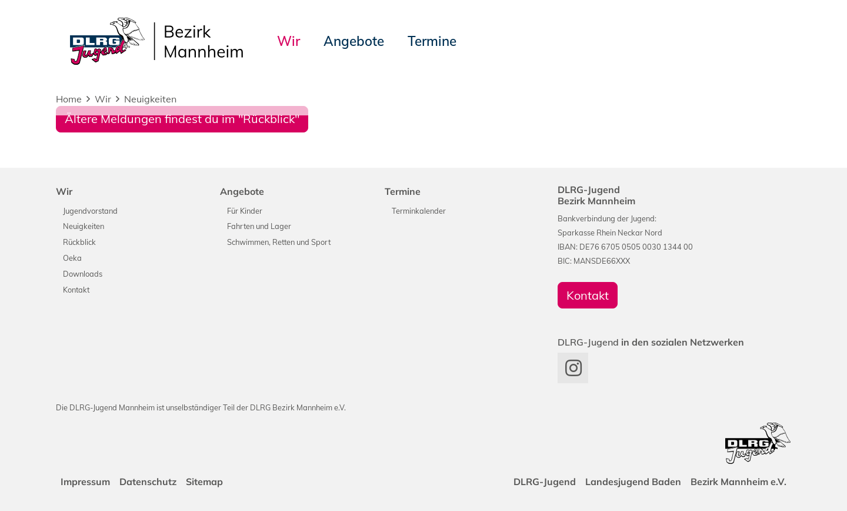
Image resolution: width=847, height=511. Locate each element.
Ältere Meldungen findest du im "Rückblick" (182, 118)
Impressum (85, 481)
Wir (103, 99)
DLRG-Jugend (544, 481)
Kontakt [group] (587, 295)
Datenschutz (147, 481)
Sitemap (204, 481)
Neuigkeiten (150, 99)
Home (69, 99)
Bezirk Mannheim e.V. (738, 481)
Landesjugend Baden (633, 481)
